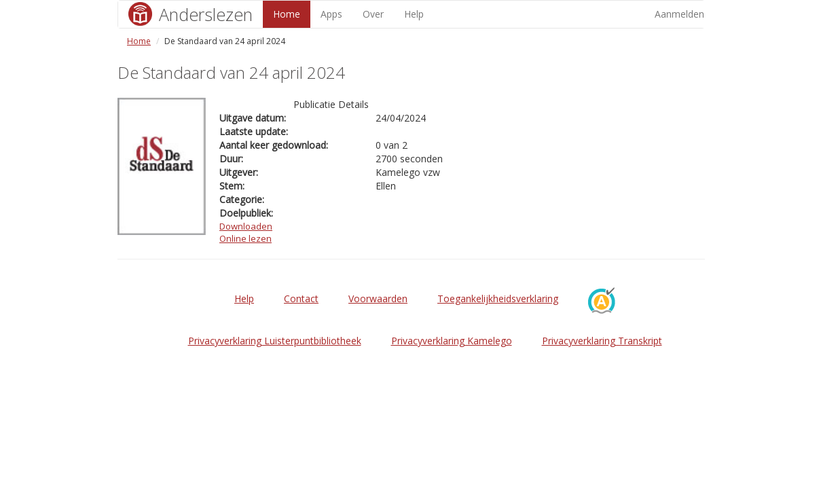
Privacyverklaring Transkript (602, 340)
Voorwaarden (377, 298)
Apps (331, 13)
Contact (301, 298)
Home (286, 13)
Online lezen (245, 238)
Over (373, 13)
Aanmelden (679, 13)
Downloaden (245, 226)
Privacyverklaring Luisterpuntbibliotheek (274, 340)
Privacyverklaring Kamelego (451, 340)
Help (414, 13)
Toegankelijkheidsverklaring (497, 298)
